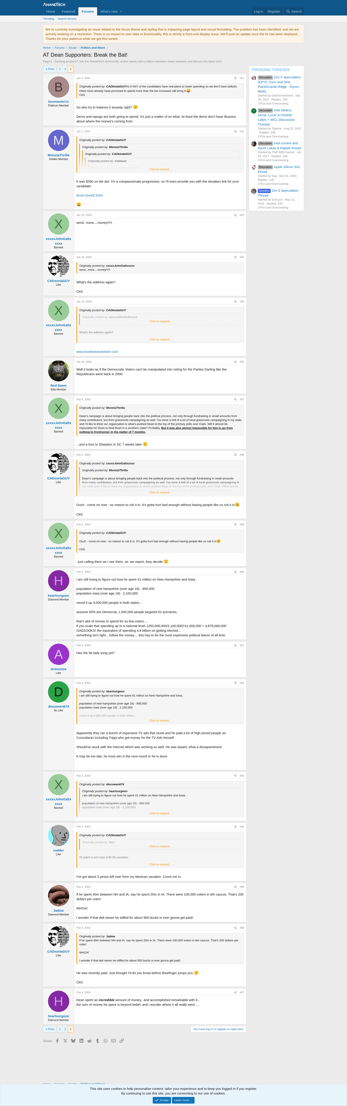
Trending (48, 18)
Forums (88, 11)
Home (50, 11)
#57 (242, 399)
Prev (51, 69)
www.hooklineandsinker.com (97, 351)
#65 (242, 886)
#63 (242, 775)
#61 (242, 645)
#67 (242, 992)
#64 (242, 826)
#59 (242, 524)
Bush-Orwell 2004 (89, 195)
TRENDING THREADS (270, 70)
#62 (242, 683)
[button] (121, 11)
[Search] (294, 11)
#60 (242, 571)
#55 (242, 301)
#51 (242, 78)
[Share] (235, 78)
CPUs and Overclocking (273, 103)
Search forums (67, 18)
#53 (242, 215)
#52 (242, 131)
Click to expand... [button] (160, 169)
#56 (242, 361)
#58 (242, 454)
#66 (242, 927)
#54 (242, 257)
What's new (109, 11)
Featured (68, 11)
